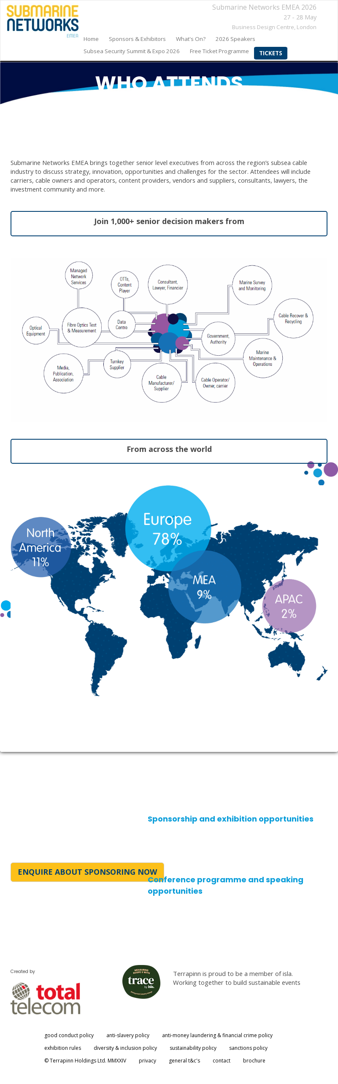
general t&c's (184, 1060)
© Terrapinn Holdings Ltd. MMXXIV (85, 1060)
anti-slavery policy (127, 1035)
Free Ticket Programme (219, 51)
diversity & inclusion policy (125, 1048)
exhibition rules (62, 1048)
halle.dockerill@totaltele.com (194, 852)
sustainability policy (193, 1048)
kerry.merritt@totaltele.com (194, 915)
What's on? (191, 39)
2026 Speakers (235, 39)
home (91, 39)
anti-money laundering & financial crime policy (217, 1035)
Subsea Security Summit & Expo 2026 (132, 51)
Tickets (270, 53)
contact (221, 1060)
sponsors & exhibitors (137, 39)
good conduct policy (69, 1035)
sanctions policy (248, 1048)
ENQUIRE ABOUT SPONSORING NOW (87, 872)
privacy (147, 1060)
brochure (254, 1060)
